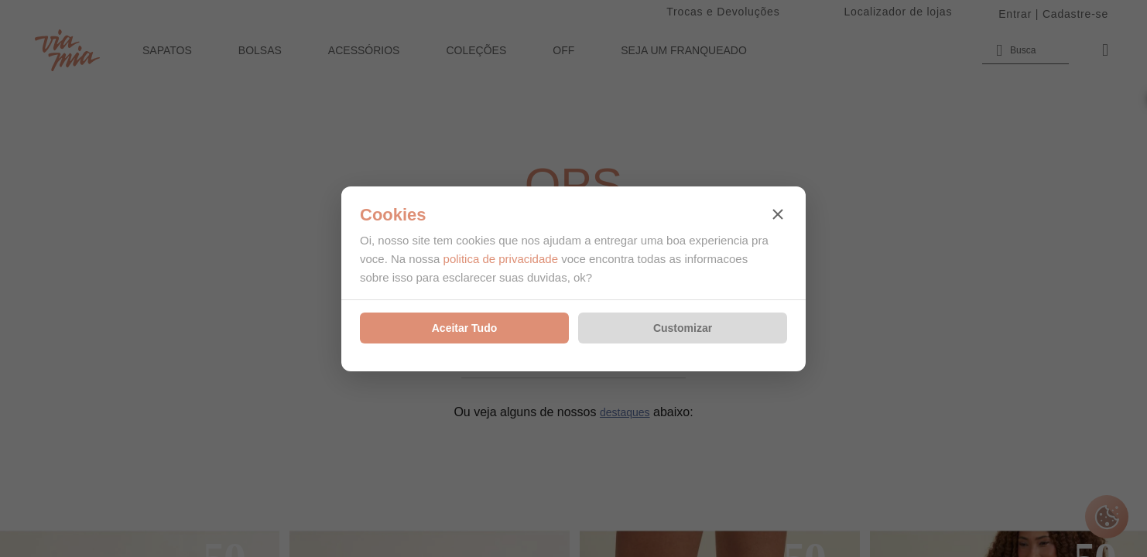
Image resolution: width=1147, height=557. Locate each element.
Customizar (682, 328)
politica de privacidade (500, 258)
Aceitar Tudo (465, 328)
